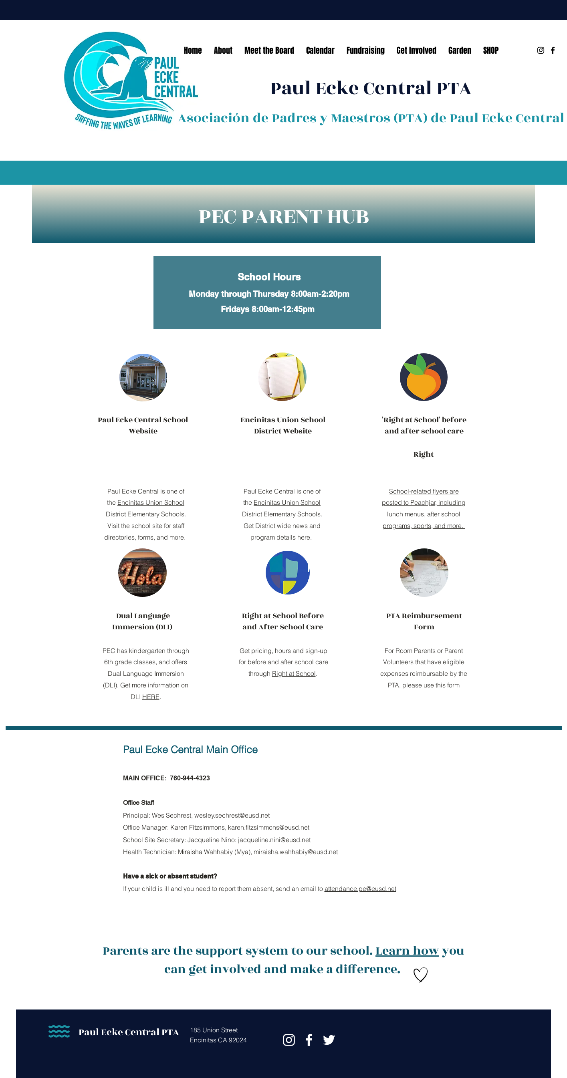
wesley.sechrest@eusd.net (232, 815)
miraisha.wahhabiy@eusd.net (296, 852)
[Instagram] (540, 50)
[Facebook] (552, 50)
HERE (150, 697)
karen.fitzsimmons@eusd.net (268, 827)
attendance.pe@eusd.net (360, 889)
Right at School (294, 673)
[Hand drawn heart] (421, 975)
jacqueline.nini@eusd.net (274, 840)
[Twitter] (329, 1040)
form (453, 685)
